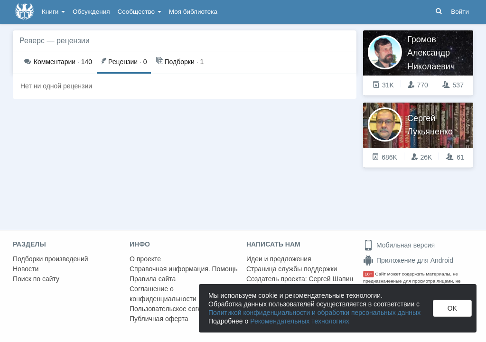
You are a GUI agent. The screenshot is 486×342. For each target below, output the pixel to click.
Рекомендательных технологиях (299, 321)
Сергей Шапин (330, 279)
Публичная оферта (159, 319)
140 (58, 62)
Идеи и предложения (278, 259)
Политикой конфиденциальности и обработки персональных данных (314, 312)
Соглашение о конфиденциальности (163, 294)
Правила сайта (153, 279)
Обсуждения (91, 11)
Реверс (32, 41)
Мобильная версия (399, 245)
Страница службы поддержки (291, 269)
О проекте (145, 259)
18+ (368, 273)
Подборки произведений (50, 259)
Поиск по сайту (36, 279)
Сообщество (139, 11)
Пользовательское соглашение (177, 309)
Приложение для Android (408, 260)
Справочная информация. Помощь (184, 269)
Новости (25, 269)
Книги (53, 11)
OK (452, 308)
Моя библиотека (193, 11)
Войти (460, 11)
